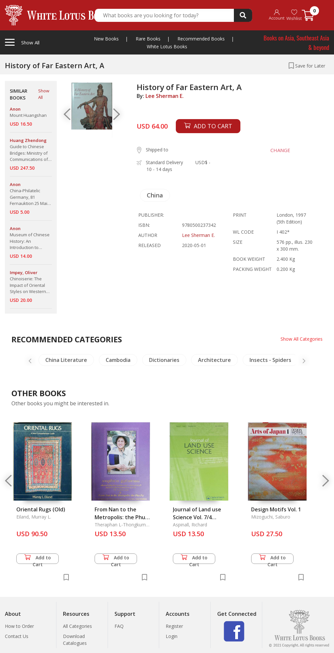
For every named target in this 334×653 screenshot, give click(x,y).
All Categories (77, 626)
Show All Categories (302, 339)
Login (171, 636)
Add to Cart (37, 559)
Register (174, 626)
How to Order (19, 626)
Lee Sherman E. (164, 96)
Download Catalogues (75, 639)
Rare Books (148, 39)
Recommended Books (201, 39)
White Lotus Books (167, 46)
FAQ (119, 626)
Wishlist (294, 15)
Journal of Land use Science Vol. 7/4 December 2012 (197, 517)
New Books (106, 39)
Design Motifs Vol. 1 (276, 509)
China (155, 195)
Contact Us (16, 636)
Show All (43, 94)
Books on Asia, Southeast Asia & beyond (296, 42)
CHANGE (280, 150)
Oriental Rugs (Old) (40, 509)
